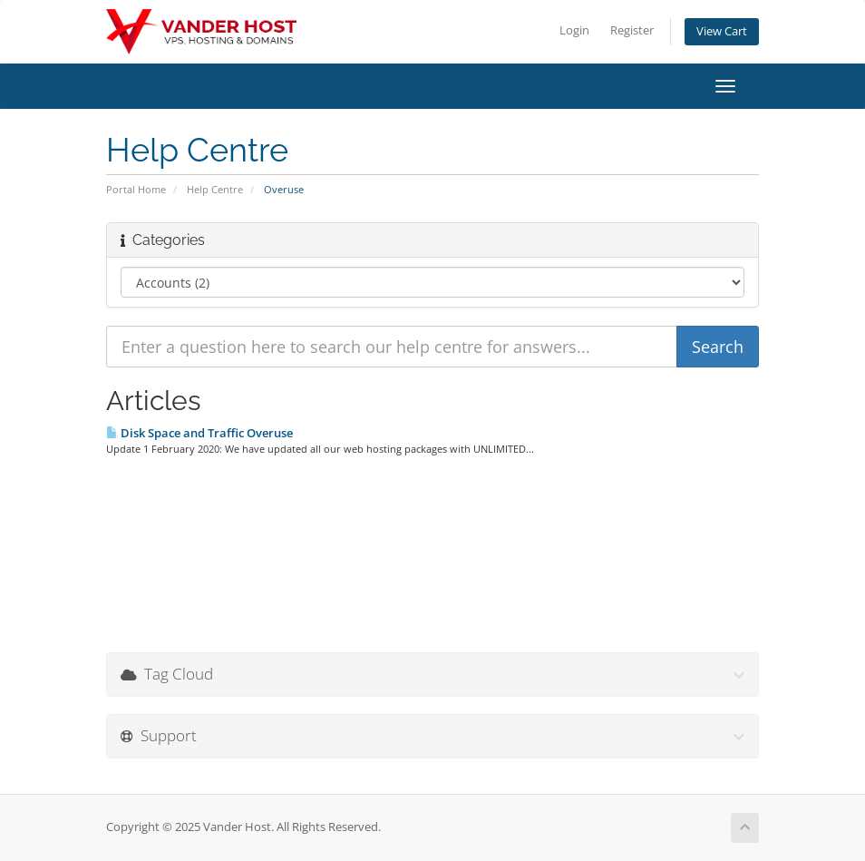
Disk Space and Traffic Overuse (199, 433)
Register (632, 30)
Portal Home (136, 189)
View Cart (721, 31)
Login (574, 30)
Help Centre (215, 189)
